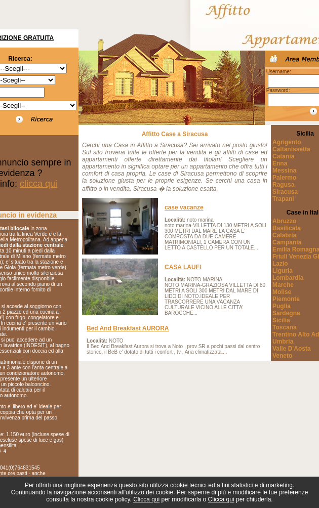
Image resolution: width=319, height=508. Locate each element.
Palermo (284, 177)
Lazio (280, 263)
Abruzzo (284, 221)
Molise (281, 291)
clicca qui (38, 184)
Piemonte (286, 299)
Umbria (282, 341)
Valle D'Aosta (291, 348)
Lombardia (287, 277)
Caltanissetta (291, 149)
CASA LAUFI (183, 267)
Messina (284, 170)
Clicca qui (146, 499)
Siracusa (285, 191)
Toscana (284, 327)
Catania (283, 156)
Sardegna (286, 313)
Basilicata (286, 228)
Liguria (282, 270)
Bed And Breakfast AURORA (128, 328)
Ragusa (283, 184)
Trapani (283, 198)
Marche (283, 284)
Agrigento (286, 142)
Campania (286, 242)
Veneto (282, 355)
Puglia (281, 306)
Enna (279, 163)
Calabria (284, 235)
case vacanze (184, 207)
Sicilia (281, 320)
